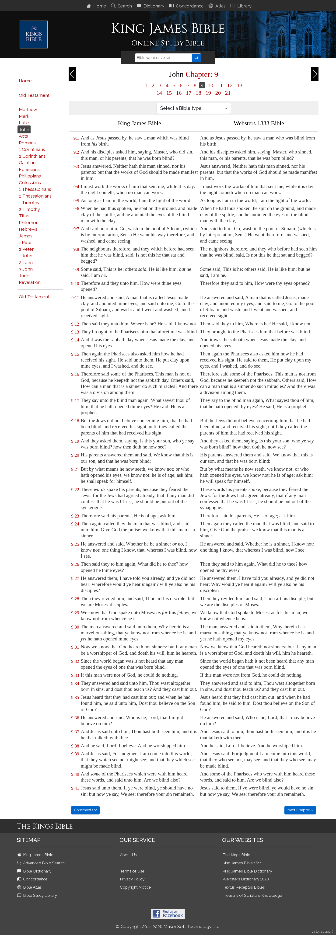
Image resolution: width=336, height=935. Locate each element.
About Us (128, 854)
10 (210, 85)
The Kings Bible (236, 854)
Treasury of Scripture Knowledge (252, 895)
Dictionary (151, 5)
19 (208, 93)
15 (169, 93)
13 (239, 85)
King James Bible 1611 (242, 863)
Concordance (187, 5)
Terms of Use (132, 871)
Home (97, 5)
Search (122, 5)
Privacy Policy (132, 879)
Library (242, 5)
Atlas (218, 5)
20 (218, 93)
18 (198, 93)
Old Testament (34, 95)
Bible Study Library (37, 895)
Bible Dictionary (34, 871)
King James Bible (35, 854)
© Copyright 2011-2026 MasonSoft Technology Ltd (168, 926)
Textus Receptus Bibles (244, 887)
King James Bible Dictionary (247, 871)
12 (230, 85)
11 (220, 85)
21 (228, 93)
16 (179, 93)
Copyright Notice (135, 887)
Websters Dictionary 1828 (246, 879)
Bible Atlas (30, 887)
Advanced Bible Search (41, 863)
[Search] (163, 57)
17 (189, 93)
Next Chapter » (300, 810)
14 (159, 93)
